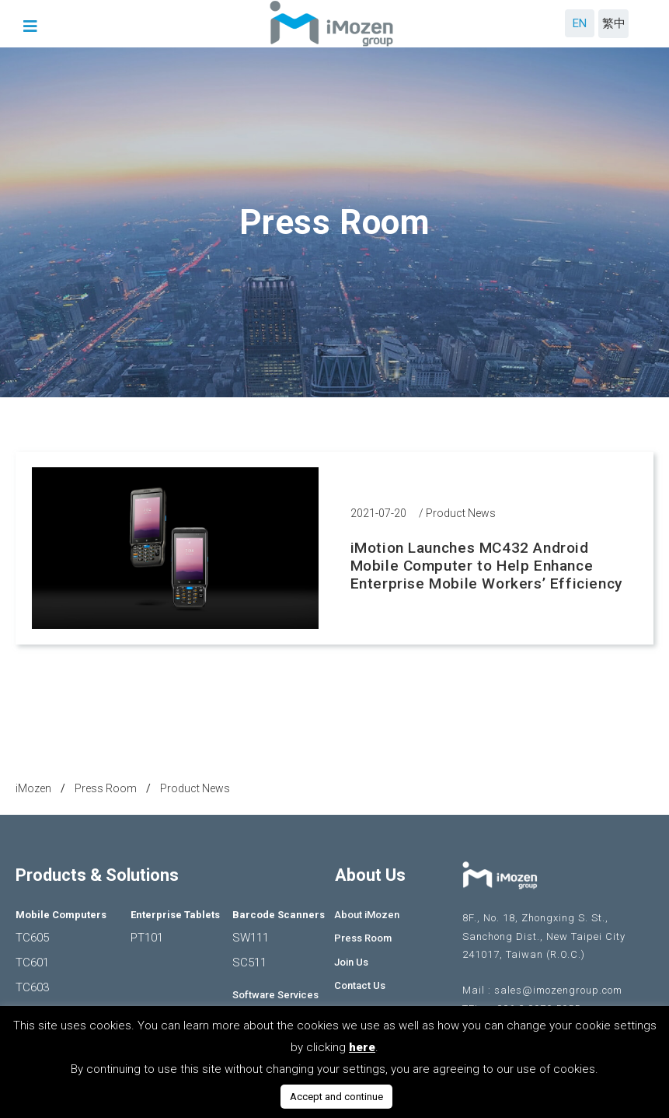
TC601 (32, 963)
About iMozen (366, 915)
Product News (461, 513)
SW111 (250, 938)
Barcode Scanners (278, 915)
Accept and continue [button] (336, 1096)
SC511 (249, 963)
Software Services (275, 995)
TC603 (32, 987)
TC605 (32, 938)
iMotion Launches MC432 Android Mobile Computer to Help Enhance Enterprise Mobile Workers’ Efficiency (486, 565)
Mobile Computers (61, 915)
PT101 (147, 938)
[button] (32, 26)
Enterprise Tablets (175, 915)
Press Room (363, 938)
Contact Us (359, 985)
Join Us (351, 962)
